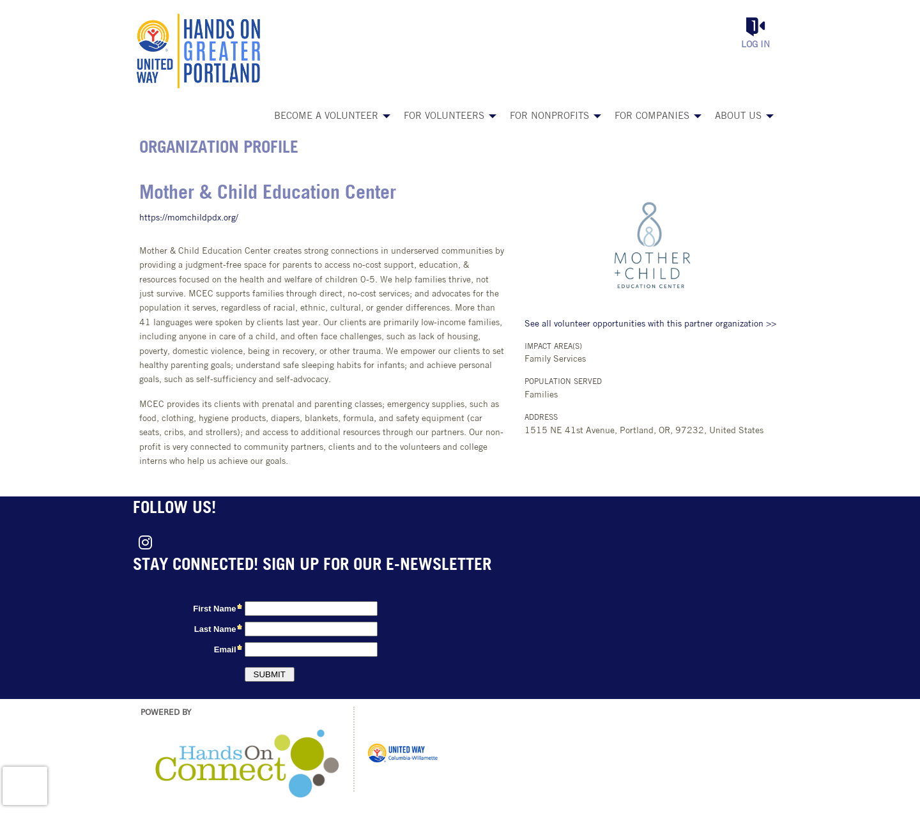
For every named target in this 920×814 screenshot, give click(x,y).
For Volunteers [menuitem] (444, 116)
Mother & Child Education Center (267, 194)
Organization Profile (218, 148)
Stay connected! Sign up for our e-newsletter (312, 565)
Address (541, 418)
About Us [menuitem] (738, 116)
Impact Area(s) (553, 347)
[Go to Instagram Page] (143, 542)
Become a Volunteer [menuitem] (326, 116)
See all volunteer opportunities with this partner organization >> (650, 324)
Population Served (563, 382)
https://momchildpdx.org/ (188, 218)
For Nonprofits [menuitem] (549, 116)
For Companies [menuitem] (652, 116)
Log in (755, 45)
